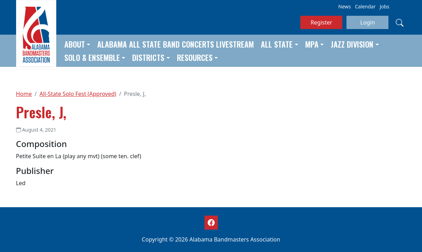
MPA (312, 44)
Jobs (384, 6)
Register (321, 22)
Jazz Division (352, 44)
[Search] (399, 22)
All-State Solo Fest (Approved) (78, 94)
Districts (148, 57)
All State (277, 44)
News (344, 6)
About (74, 44)
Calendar (365, 6)
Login (367, 22)
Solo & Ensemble (92, 57)
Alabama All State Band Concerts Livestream (175, 44)
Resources (195, 57)
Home (24, 94)
